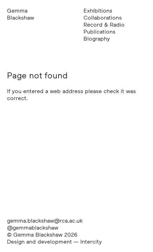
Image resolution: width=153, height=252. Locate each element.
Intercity (91, 241)
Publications (99, 31)
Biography (97, 38)
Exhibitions (98, 10)
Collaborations (103, 17)
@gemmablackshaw (32, 227)
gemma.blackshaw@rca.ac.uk (44, 220)
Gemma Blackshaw (20, 14)
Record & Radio (104, 24)
